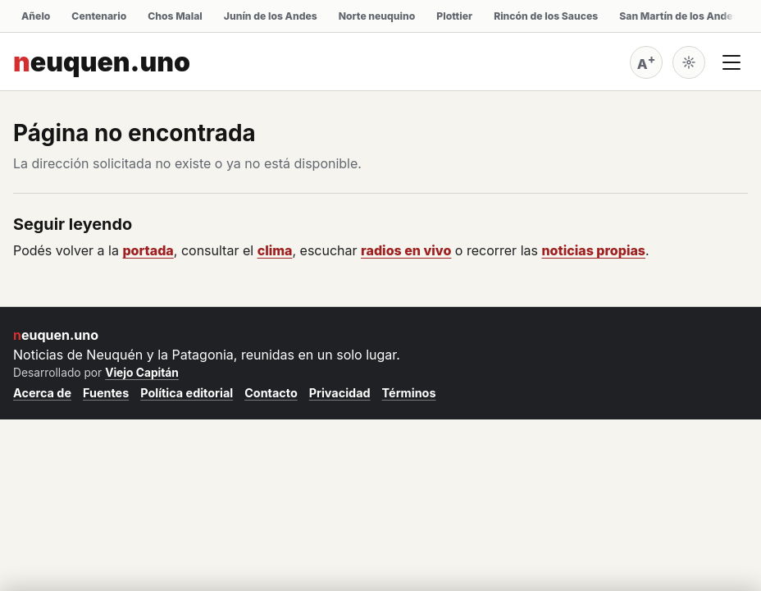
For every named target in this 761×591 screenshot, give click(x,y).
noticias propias (593, 250)
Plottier (454, 16)
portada (147, 250)
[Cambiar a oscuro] (688, 62)
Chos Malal (175, 16)
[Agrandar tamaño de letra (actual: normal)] (646, 62)
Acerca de (42, 393)
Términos (409, 393)
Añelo (35, 16)
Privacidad (340, 393)
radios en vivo (406, 250)
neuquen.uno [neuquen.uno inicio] (101, 62)
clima (275, 250)
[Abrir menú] (731, 62)
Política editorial (186, 393)
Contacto (271, 393)
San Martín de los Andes (678, 16)
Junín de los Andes (270, 16)
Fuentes (106, 393)
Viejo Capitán (142, 372)
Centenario (98, 16)
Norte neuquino (377, 16)
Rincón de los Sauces (546, 16)
